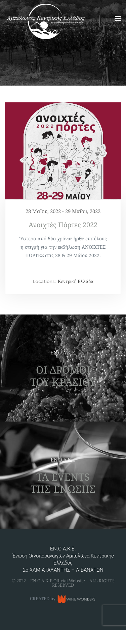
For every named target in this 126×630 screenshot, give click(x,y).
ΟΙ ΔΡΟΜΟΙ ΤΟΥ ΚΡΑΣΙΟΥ (63, 376)
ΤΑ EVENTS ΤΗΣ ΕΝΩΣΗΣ (63, 483)
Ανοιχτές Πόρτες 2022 (63, 224)
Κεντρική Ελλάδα (75, 281)
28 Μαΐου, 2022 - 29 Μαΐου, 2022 (63, 211)
